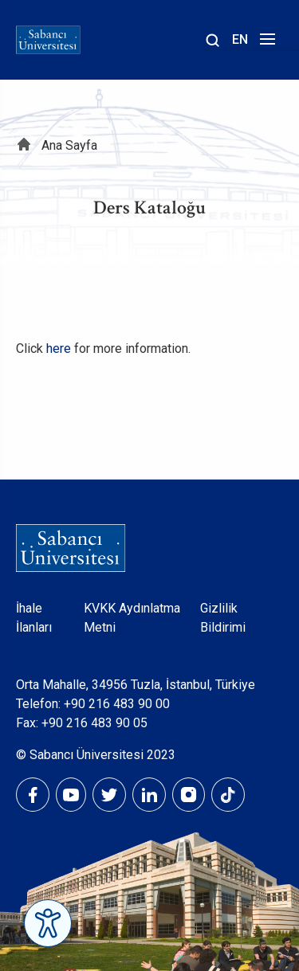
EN (240, 39)
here (58, 348)
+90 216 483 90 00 (117, 703)
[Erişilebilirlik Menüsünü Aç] (48, 923)
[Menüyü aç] (265, 43)
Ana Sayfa (69, 145)
